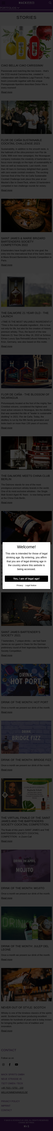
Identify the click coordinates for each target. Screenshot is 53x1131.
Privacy (20, 585)
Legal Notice (30, 585)
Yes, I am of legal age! (26, 578)
